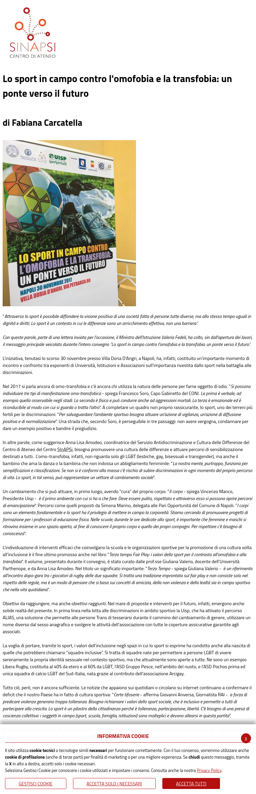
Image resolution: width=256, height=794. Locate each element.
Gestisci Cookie (36, 783)
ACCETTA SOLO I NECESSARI (114, 783)
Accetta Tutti (191, 783)
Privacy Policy (209, 770)
